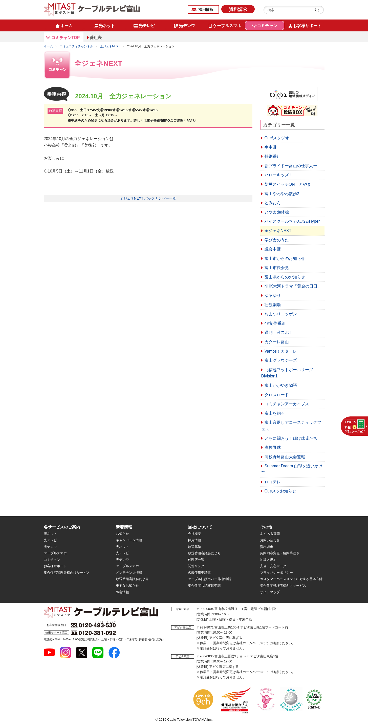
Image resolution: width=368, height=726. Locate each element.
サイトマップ (270, 592)
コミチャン (52, 560)
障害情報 (122, 592)
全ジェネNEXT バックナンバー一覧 (148, 198)
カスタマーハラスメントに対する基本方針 (291, 579)
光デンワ (50, 547)
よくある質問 (270, 534)
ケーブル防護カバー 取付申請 (210, 579)
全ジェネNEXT (110, 46)
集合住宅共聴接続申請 (204, 585)
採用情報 (205, 9)
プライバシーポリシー (276, 573)
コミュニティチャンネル (76, 46)
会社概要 (194, 534)
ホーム (48, 46)
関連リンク (196, 566)
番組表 (96, 37)
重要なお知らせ (127, 585)
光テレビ (50, 540)
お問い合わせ (270, 540)
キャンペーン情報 (129, 540)
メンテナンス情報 (129, 573)
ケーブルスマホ (55, 553)
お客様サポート (55, 566)
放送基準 (194, 547)
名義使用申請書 (199, 573)
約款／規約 (268, 560)
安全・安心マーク (273, 566)
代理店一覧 (196, 560)
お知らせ (122, 534)
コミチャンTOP (65, 37)
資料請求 (238, 9)
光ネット (50, 534)
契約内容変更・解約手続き (279, 553)
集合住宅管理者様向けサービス (67, 573)
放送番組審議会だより (132, 579)
